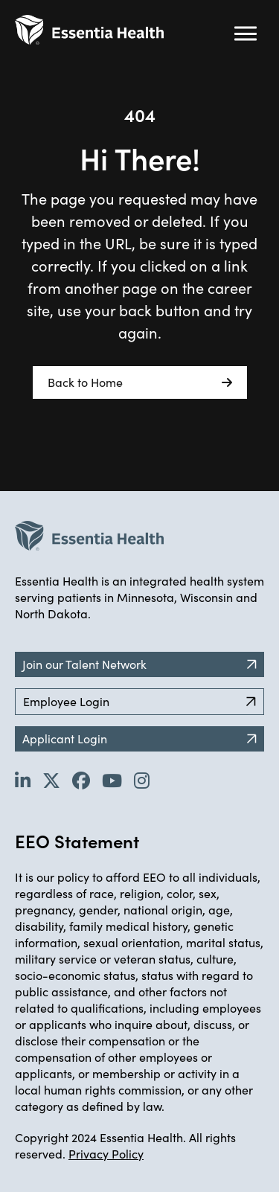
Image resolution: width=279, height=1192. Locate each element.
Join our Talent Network (139, 664)
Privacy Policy (106, 1153)
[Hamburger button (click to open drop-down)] (245, 33)
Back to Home (140, 382)
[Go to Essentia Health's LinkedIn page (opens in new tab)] (23, 779)
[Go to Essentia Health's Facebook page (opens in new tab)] (81, 779)
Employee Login (139, 701)
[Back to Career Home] (89, 30)
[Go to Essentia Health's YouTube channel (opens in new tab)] (112, 779)
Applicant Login (139, 738)
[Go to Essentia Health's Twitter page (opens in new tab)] (51, 779)
